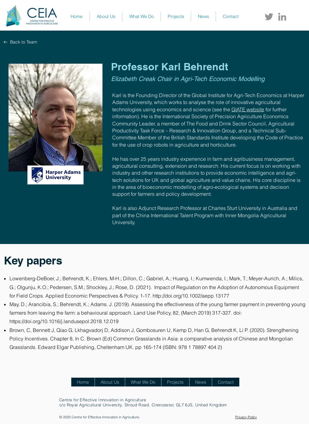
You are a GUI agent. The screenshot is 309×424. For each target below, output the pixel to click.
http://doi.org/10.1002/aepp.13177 (191, 296)
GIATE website (247, 109)
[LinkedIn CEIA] (282, 16)
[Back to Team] (20, 42)
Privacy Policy (246, 417)
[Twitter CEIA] (269, 16)
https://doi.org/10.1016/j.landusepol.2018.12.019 (64, 321)
